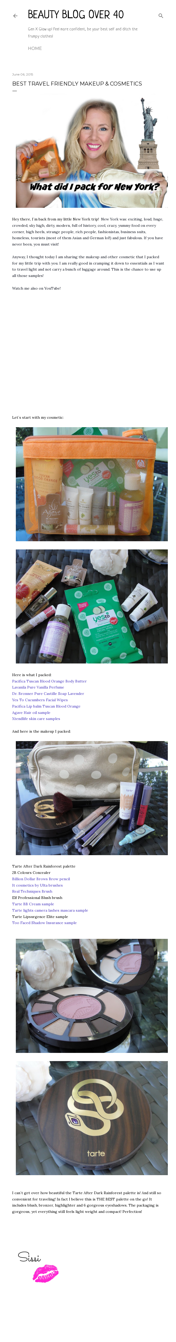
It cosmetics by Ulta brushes (37, 885)
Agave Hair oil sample (31, 712)
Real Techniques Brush (32, 891)
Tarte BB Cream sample (33, 904)
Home (35, 48)
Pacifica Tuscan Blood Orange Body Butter (49, 681)
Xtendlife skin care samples (36, 718)
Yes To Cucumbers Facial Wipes (40, 700)
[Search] (161, 15)
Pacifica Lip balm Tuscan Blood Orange (46, 706)
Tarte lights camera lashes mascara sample (50, 910)
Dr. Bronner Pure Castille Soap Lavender (48, 693)
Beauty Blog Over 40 (76, 15)
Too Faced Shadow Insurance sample (44, 922)
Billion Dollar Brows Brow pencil (41, 879)
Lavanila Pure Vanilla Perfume (38, 687)
